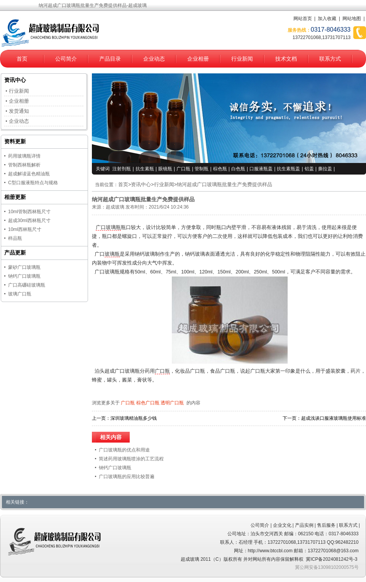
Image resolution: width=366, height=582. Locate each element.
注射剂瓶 (121, 168)
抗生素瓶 (145, 168)
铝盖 (309, 168)
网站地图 (351, 18)
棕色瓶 (220, 168)
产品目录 (110, 59)
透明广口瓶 (172, 403)
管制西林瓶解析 (24, 165)
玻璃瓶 (112, 254)
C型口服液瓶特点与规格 (33, 182)
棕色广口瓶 (147, 403)
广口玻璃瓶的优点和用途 (124, 450)
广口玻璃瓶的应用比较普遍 (126, 476)
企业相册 (198, 59)
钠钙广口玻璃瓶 (115, 467)
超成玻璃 (115, 207)
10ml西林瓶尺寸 (24, 229)
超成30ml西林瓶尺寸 (29, 220)
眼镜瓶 (165, 168)
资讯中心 (141, 184)
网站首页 (302, 18)
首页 (22, 59)
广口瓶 (183, 168)
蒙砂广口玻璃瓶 (24, 267)
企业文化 (282, 525)
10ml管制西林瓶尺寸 (29, 211)
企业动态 (154, 59)
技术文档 (286, 59)
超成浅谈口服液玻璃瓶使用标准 (333, 418)
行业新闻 (242, 59)
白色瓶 (238, 168)
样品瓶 (15, 238)
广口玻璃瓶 (108, 227)
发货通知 (19, 111)
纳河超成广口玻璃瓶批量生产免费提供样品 (224, 184)
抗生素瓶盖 (288, 168)
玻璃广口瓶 (19, 294)
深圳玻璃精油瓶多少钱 (133, 418)
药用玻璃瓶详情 (24, 156)
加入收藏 (327, 18)
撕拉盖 (325, 168)
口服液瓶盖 (261, 168)
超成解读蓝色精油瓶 (29, 173)
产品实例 (304, 525)
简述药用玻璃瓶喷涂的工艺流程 (131, 459)
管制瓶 (201, 168)
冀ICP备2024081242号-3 (331, 559)
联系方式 (330, 59)
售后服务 (326, 525)
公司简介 (66, 59)
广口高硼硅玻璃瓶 (26, 285)
